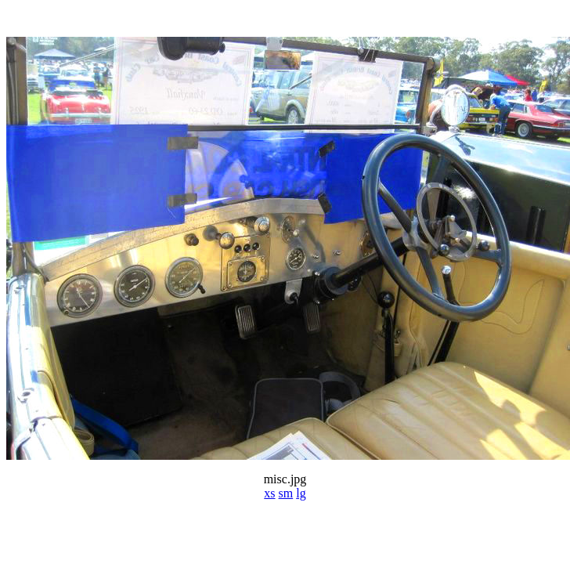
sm (286, 493)
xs (269, 493)
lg (300, 493)
